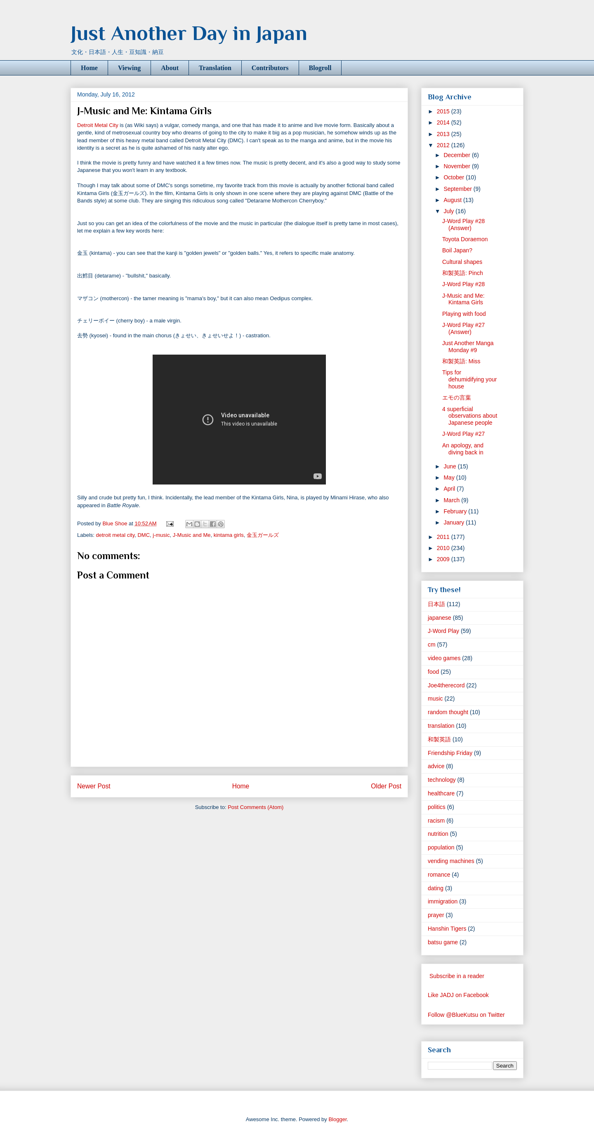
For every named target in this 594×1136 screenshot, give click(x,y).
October (454, 177)
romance (439, 874)
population (441, 847)
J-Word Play (443, 631)
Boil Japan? (457, 250)
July (449, 211)
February (455, 511)
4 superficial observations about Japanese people (469, 416)
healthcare (441, 793)
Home (89, 67)
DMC (143, 535)
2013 (444, 134)
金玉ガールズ (263, 535)
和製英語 (439, 739)
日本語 (436, 604)
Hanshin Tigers (447, 928)
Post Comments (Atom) (255, 807)
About (170, 67)
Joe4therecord (446, 685)
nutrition (438, 833)
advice (436, 766)
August (453, 200)
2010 (444, 548)
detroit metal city (115, 535)
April (450, 488)
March (452, 500)
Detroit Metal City (97, 125)
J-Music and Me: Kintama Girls (463, 299)
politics (437, 807)
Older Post (386, 786)
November (457, 166)
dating (435, 888)
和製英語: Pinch (462, 273)
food (433, 671)
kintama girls (229, 535)
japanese (439, 617)
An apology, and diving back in (462, 449)
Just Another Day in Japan (189, 33)
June (450, 466)
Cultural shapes (462, 262)
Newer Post (94, 786)
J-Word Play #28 (463, 284)
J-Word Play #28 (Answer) (463, 224)
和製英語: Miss (461, 361)
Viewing (129, 67)
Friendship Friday (450, 753)
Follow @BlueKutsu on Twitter (466, 1014)
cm (432, 644)
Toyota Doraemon (465, 239)
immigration (442, 901)
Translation (215, 67)
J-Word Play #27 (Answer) (463, 328)
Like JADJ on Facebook (458, 995)
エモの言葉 (456, 397)
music (435, 698)
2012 (444, 145)
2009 (444, 559)
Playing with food (464, 313)
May (449, 477)
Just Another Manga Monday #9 (468, 346)
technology (442, 779)
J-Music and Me (192, 535)
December (457, 155)
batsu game (443, 942)
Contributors (270, 67)
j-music (161, 535)
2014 (444, 122)
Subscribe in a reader (456, 976)
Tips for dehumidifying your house (469, 379)
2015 (444, 111)
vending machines (451, 861)
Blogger (337, 1119)
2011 (444, 537)
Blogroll (320, 67)
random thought (448, 712)
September (458, 189)
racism (436, 820)
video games (444, 658)
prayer (436, 915)
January (454, 522)
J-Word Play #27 (463, 433)
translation (441, 725)
